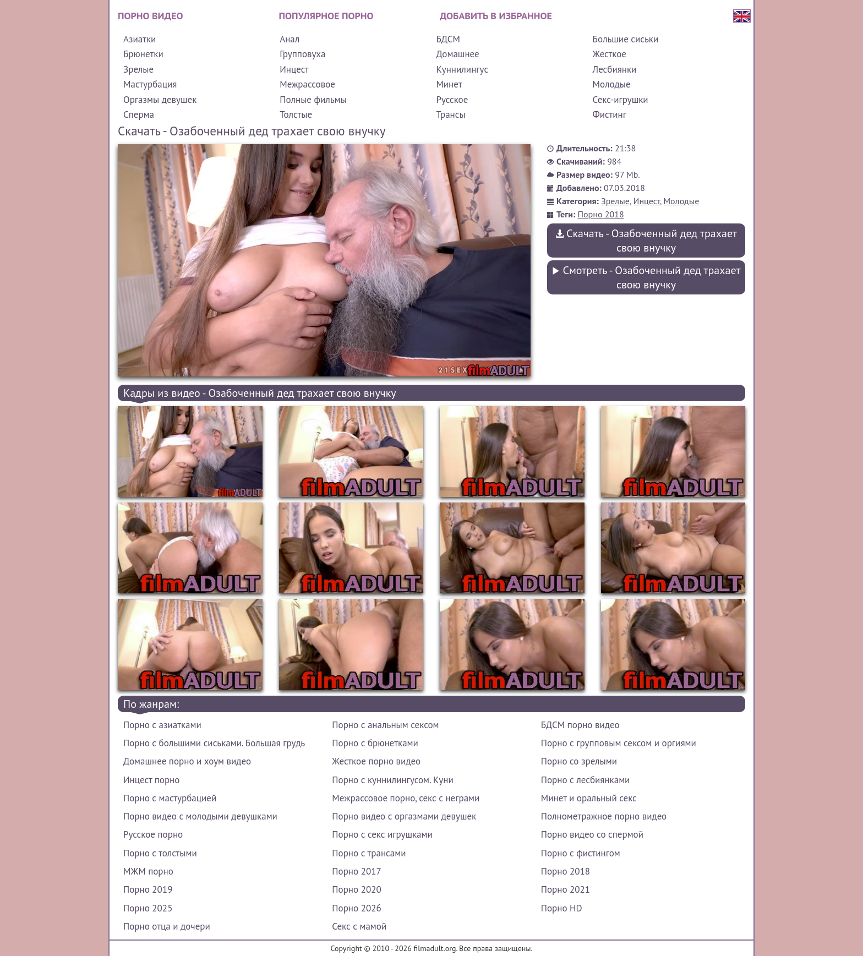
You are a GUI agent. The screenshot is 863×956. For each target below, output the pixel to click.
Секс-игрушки (620, 100)
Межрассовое (307, 84)
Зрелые (138, 69)
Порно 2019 (147, 889)
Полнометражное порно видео (604, 816)
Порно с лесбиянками (585, 780)
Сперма (138, 114)
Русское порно (153, 834)
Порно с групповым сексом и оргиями (618, 743)
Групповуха (302, 54)
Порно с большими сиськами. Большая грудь (214, 743)
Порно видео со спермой (592, 834)
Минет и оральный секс (589, 798)
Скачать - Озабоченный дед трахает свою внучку (646, 240)
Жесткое (609, 54)
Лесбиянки (615, 69)
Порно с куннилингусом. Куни (392, 780)
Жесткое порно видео (376, 761)
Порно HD (561, 908)
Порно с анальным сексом (385, 725)
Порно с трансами (369, 853)
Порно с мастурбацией (169, 798)
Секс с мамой (359, 926)
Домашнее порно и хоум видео (187, 761)
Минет (449, 84)
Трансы (450, 114)
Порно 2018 (601, 214)
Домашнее (457, 54)
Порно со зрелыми (579, 761)
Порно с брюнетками (375, 743)
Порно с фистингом (580, 853)
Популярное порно (326, 15)
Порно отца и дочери (166, 926)
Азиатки (139, 39)
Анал (289, 39)
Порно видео (150, 15)
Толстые (296, 114)
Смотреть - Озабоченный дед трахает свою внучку (645, 277)
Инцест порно (151, 780)
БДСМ (448, 39)
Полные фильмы (313, 100)
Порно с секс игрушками (382, 834)
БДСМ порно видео (580, 725)
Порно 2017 (356, 871)
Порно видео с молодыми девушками (200, 816)
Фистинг (609, 114)
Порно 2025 (147, 908)
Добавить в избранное (496, 15)
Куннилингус (462, 69)
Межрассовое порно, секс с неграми (405, 798)
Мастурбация (150, 84)
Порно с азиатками (162, 725)
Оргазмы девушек (159, 100)
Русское (452, 100)
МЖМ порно (148, 871)
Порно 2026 (356, 908)
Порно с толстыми (160, 853)
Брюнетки (143, 54)
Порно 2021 (565, 889)
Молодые (612, 84)
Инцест (294, 69)
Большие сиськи (626, 39)
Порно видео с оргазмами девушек (404, 816)
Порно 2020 (356, 889)
